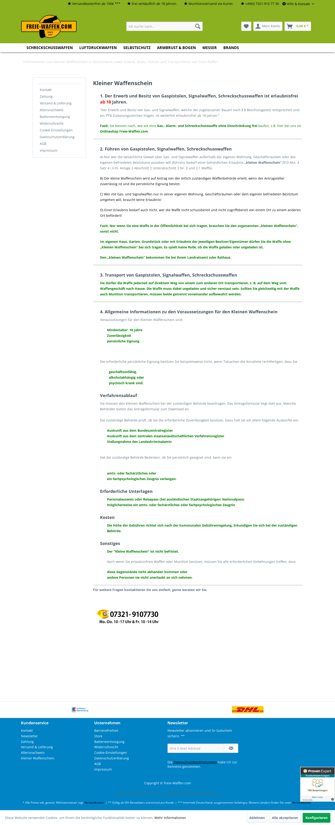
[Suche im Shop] (164, 26)
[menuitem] (94, 4)
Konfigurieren (316, 817)
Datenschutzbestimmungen (195, 762)
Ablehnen (257, 817)
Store (98, 736)
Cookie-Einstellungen (56, 130)
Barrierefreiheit (106, 730)
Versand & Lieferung (56, 103)
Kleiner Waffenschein (37, 758)
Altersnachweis (52, 110)
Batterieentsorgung (55, 116)
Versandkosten (94, 803)
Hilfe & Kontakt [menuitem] (296, 4)
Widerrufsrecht (52, 123)
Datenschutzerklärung (57, 137)
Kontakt (46, 89)
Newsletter (29, 736)
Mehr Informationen (170, 817)
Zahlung (46, 96)
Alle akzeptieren (285, 817)
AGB (43, 143)
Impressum (48, 150)
